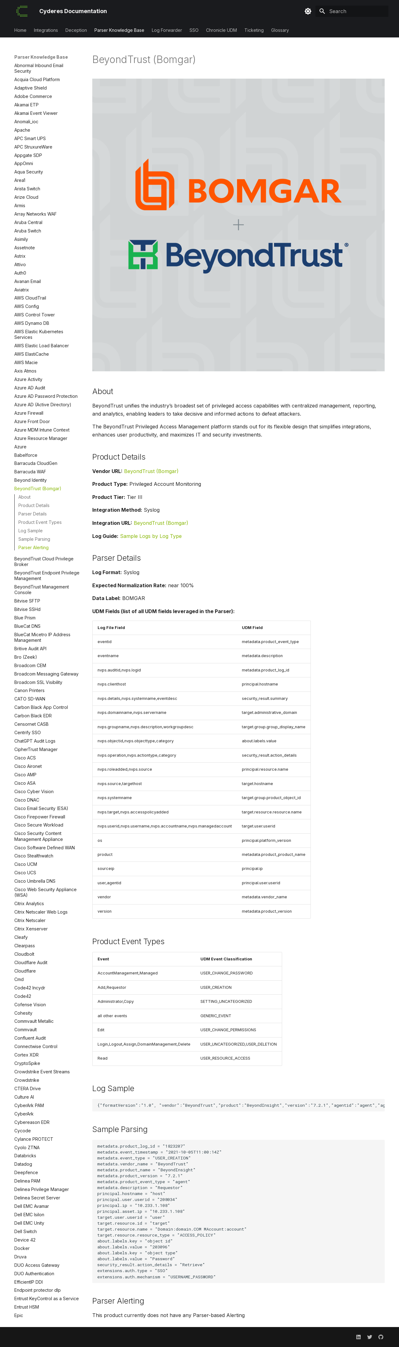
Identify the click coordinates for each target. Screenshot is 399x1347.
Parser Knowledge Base (119, 30)
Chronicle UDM (221, 30)
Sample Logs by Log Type (151, 536)
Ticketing (254, 30)
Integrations (46, 30)
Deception (76, 30)
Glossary (280, 30)
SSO (194, 30)
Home (20, 30)
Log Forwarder (167, 30)
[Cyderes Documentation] (22, 11)
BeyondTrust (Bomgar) (151, 471)
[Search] (351, 11)
